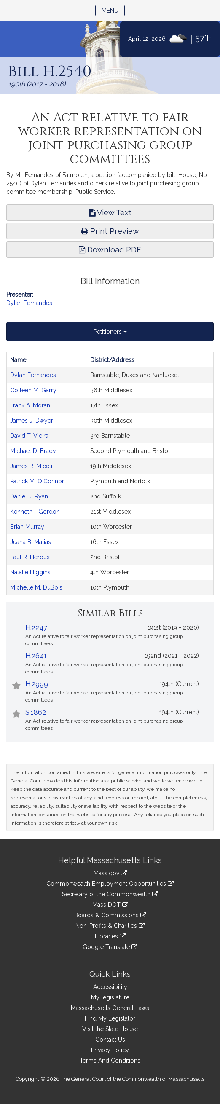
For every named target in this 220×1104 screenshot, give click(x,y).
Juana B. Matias (30, 542)
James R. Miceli (31, 466)
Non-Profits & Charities (110, 925)
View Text (110, 212)
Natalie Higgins (30, 572)
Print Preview (110, 231)
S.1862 (35, 712)
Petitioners (110, 331)
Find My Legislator (110, 1018)
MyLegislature (110, 997)
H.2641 (36, 656)
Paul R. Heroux (30, 557)
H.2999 (36, 684)
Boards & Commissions (110, 915)
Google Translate (110, 946)
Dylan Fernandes (29, 303)
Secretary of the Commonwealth (110, 894)
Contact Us (110, 1039)
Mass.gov (110, 873)
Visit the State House (110, 1029)
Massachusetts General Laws (110, 1008)
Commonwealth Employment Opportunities (110, 883)
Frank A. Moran (30, 405)
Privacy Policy (110, 1050)
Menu (113, 10)
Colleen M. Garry (33, 390)
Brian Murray (27, 526)
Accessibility (110, 986)
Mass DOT (110, 904)
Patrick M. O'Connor (37, 481)
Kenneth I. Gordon (35, 511)
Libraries (110, 936)
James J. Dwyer (31, 420)
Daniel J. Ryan (29, 496)
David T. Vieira (29, 435)
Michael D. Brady (33, 450)
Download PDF (110, 249)
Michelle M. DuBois (36, 587)
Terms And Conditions (110, 1060)
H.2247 (36, 628)
